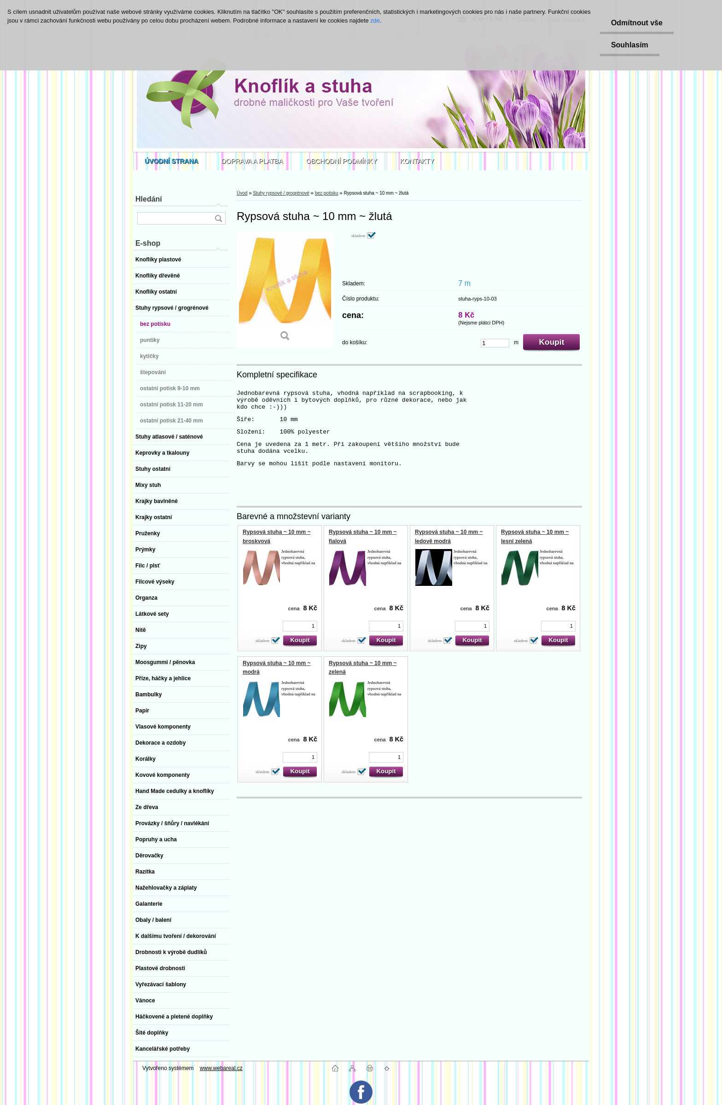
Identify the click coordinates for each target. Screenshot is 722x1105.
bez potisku (326, 193)
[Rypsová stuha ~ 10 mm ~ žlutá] (285, 289)
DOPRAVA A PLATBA (252, 161)
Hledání (148, 199)
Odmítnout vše (636, 23)
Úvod (242, 193)
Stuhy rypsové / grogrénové (281, 193)
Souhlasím (628, 45)
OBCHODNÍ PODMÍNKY (341, 161)
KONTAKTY (417, 161)
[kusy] (495, 343)
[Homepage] (171, 161)
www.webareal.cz (221, 1068)
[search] (218, 218)
